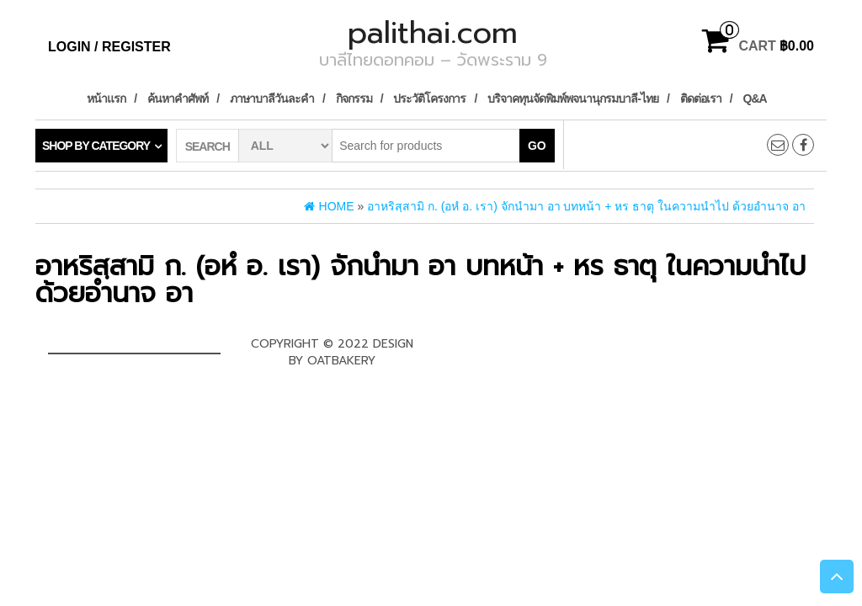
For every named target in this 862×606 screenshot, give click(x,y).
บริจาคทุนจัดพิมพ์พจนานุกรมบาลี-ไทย (572, 98)
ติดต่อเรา (700, 98)
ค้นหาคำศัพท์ (177, 98)
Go (537, 145)
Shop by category (96, 145)
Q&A (755, 98)
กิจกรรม (354, 98)
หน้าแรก (106, 98)
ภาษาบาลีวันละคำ (272, 98)
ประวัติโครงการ (429, 98)
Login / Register (109, 47)
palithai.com (433, 33)
